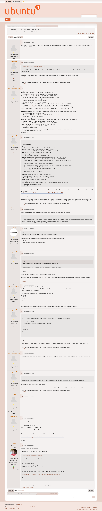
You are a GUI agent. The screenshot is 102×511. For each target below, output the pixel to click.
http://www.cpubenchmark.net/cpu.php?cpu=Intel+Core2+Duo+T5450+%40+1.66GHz (42, 192)
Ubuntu (31, 506)
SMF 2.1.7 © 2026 (9, 508)
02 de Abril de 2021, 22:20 (29, 418)
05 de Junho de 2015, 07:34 (29, 137)
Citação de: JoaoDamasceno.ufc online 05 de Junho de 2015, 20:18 (34, 314)
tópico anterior (82, 33)
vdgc (14, 394)
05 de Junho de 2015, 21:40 (29, 311)
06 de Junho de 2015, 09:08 (29, 373)
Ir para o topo (10, 490)
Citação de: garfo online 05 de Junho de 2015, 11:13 (32, 256)
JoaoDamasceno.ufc (14, 43)
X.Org (32, 105)
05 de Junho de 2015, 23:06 (29, 353)
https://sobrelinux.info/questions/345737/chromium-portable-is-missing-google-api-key (42, 437)
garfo (14, 227)
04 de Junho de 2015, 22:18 (29, 88)
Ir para (73, 497)
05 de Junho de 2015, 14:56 (29, 253)
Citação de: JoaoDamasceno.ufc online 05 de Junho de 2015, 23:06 (34, 376)
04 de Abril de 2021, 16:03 (29, 445)
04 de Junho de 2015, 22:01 (29, 42)
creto (14, 443)
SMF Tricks (19, 504)
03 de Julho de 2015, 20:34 (29, 396)
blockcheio (14, 416)
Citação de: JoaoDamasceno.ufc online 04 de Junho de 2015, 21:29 (34, 216)
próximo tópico (90, 33)
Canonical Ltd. (37, 506)
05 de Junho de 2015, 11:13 (29, 228)
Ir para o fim (10, 37)
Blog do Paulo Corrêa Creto (28, 487)
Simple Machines (18, 508)
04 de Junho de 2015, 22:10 (29, 62)
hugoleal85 (14, 61)
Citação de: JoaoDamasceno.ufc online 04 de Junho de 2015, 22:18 (34, 141)
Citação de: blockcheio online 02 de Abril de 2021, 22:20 (32, 455)
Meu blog (24, 83)
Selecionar (27, 77)
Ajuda (78, 509)
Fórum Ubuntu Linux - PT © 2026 (89, 507)
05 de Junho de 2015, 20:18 (29, 285)
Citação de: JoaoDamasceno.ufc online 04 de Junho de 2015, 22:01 (34, 66)
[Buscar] (88, 16)
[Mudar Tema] (23, 1)
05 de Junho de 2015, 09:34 (29, 209)
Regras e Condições (85, 509)
